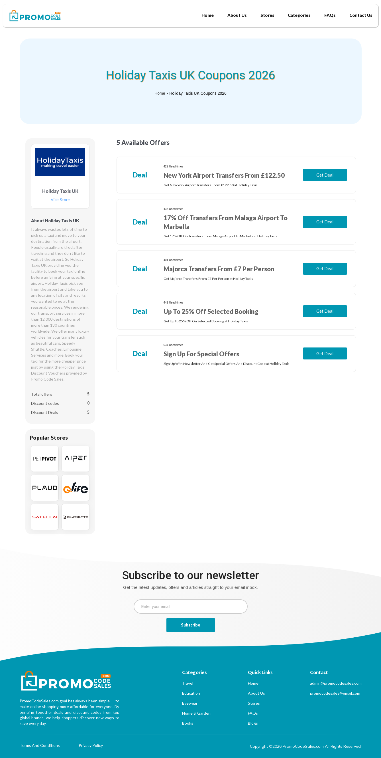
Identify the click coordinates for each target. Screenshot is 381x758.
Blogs (253, 723)
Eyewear (189, 703)
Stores (254, 703)
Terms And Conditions (40, 745)
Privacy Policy (91, 745)
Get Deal (324, 174)
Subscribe (190, 624)
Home (159, 93)
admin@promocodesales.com (336, 683)
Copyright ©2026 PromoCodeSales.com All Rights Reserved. (306, 746)
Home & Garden (196, 713)
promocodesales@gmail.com (335, 693)
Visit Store (60, 200)
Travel (187, 683)
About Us (256, 693)
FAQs (253, 713)
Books (187, 723)
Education (191, 693)
